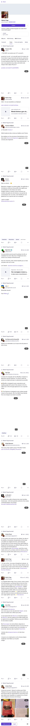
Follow (13, 25)
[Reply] (2, 93)
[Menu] (27, 25)
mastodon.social (12, 22)
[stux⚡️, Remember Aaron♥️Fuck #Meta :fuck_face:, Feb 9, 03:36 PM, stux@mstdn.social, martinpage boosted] (15, 307)
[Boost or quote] (9, 93)
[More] (28, 93)
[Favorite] (15, 93)
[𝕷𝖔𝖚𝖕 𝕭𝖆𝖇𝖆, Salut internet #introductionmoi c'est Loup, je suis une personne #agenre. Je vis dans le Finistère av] (15, 640)
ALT (27, 167)
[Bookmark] (21, 93)
